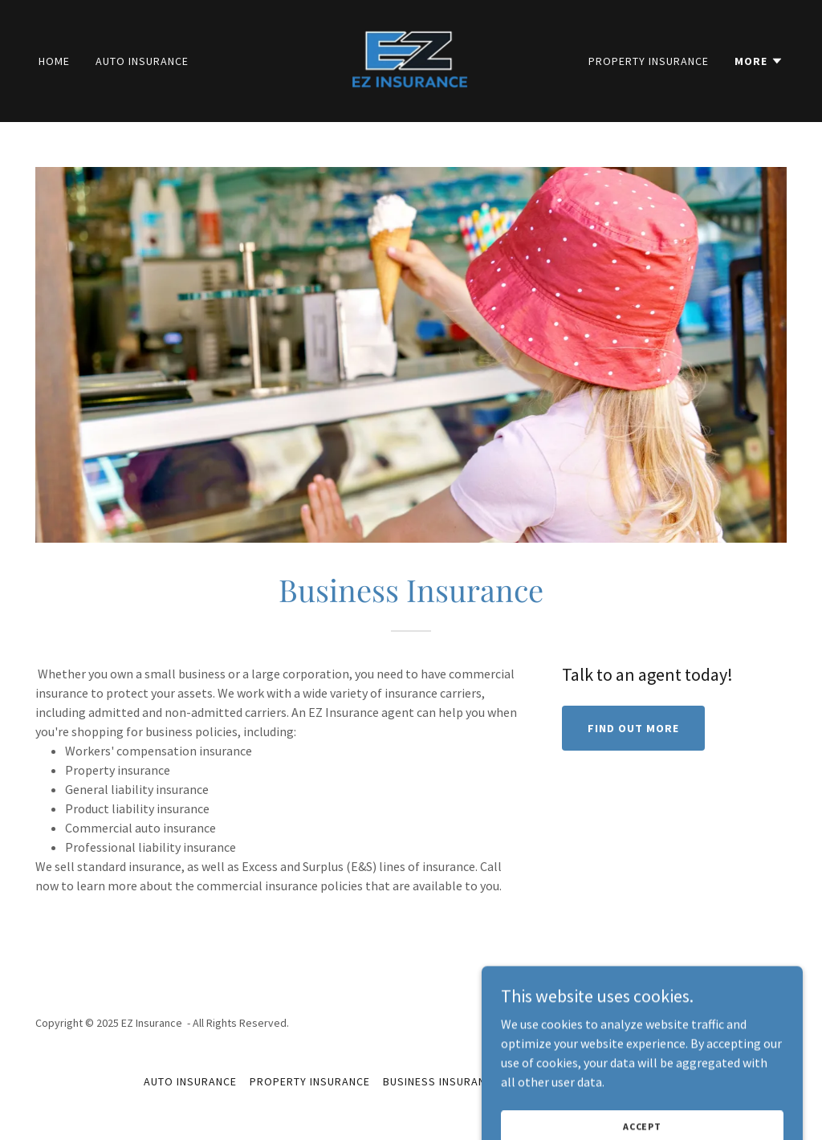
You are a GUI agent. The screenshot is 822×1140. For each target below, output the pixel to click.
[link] (411, 59)
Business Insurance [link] (441, 1081)
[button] (759, 61)
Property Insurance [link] (648, 61)
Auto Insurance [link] (142, 61)
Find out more (633, 728)
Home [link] (54, 61)
